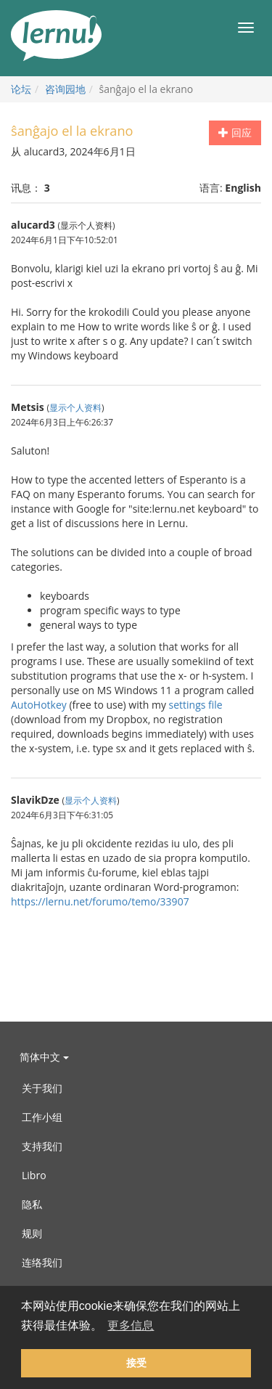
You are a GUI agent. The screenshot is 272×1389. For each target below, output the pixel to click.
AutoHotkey (39, 705)
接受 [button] (136, 1363)
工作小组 (42, 1117)
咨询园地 (65, 89)
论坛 (21, 89)
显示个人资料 (75, 407)
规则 (32, 1233)
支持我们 (42, 1146)
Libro (34, 1175)
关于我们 (42, 1088)
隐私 (32, 1204)
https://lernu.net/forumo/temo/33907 (100, 901)
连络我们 (42, 1262)
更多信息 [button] (130, 1325)
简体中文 (44, 1057)
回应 (235, 132)
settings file (196, 705)
